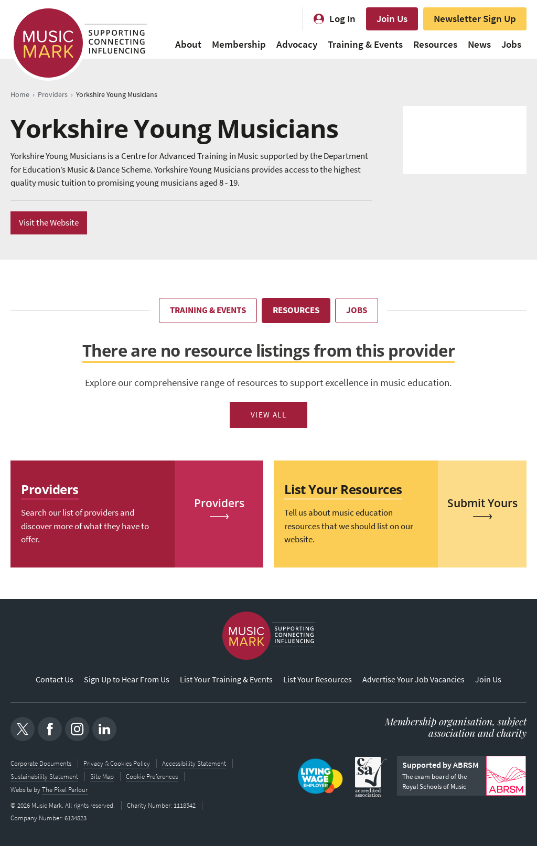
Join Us (392, 18)
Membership (239, 44)
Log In (342, 18)
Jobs (511, 44)
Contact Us (54, 680)
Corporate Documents (40, 763)
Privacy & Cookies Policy (116, 763)
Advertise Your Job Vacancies (413, 680)
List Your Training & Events (226, 680)
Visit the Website (49, 223)
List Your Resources (317, 680)
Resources (435, 44)
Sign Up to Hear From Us (126, 680)
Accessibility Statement (194, 763)
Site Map (102, 776)
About (188, 44)
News (479, 44)
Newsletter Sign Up (475, 18)
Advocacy (296, 44)
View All (269, 415)
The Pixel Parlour (65, 788)
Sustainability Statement (44, 776)
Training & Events (365, 44)
